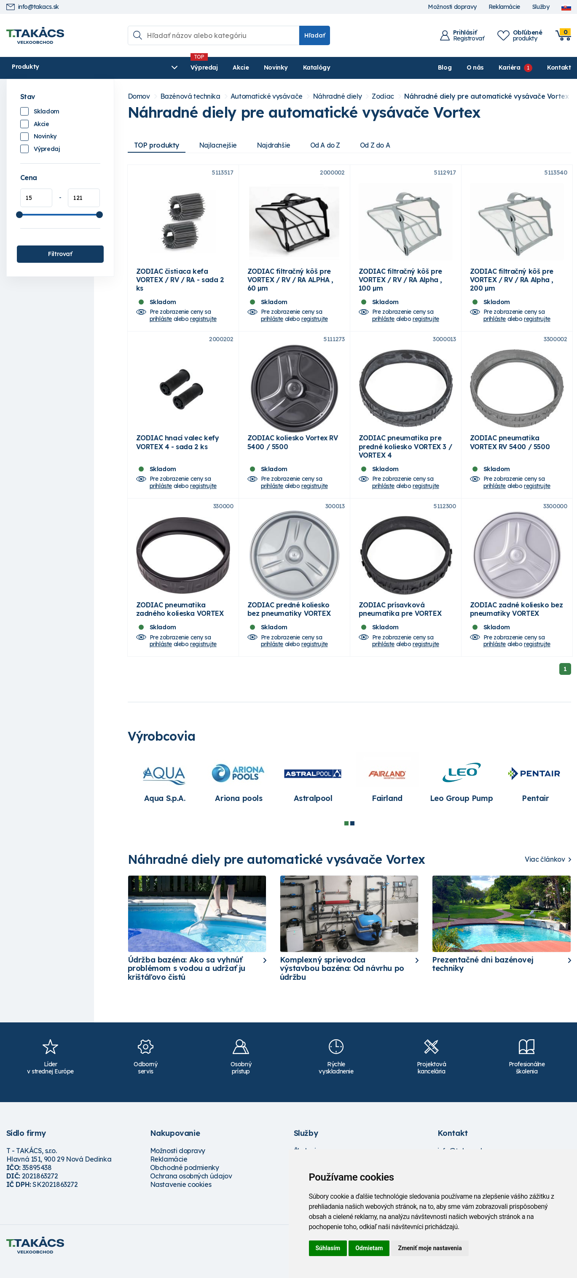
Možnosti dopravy (452, 7)
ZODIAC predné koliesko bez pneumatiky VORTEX (289, 621)
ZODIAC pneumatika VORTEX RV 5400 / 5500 (510, 450)
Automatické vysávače (267, 96)
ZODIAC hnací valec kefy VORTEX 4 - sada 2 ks (177, 450)
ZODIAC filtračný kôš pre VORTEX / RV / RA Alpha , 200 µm (511, 284)
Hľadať (314, 35)
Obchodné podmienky (184, 1180)
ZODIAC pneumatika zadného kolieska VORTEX (180, 621)
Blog (444, 67)
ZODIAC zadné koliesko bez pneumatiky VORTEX (516, 621)
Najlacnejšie (220, 145)
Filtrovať (60, 254)
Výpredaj (134, 67)
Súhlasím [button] (328, 1248)
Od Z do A (382, 145)
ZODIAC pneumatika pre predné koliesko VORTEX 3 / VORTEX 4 (405, 454)
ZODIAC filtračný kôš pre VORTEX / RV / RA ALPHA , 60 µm (290, 284)
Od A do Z (330, 145)
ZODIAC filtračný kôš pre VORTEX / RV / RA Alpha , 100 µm (400, 284)
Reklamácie (504, 7)
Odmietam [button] (369, 1248)
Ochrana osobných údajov (191, 1188)
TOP (157, 145)
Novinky (206, 67)
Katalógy (246, 67)
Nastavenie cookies (181, 1196)
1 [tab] (346, 836)
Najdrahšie (277, 145)
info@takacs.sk (32, 7)
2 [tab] (352, 836)
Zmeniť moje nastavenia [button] (430, 1248)
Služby (541, 7)
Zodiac (383, 96)
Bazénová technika (190, 96)
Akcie (171, 67)
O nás (475, 67)
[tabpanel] (165, 794)
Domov (139, 96)
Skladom (46, 111)
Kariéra (509, 67)
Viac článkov (545, 872)
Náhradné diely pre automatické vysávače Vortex (486, 96)
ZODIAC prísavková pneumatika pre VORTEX (400, 621)
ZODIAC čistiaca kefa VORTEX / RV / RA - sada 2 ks (180, 284)
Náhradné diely (337, 96)
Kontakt (559, 67)
